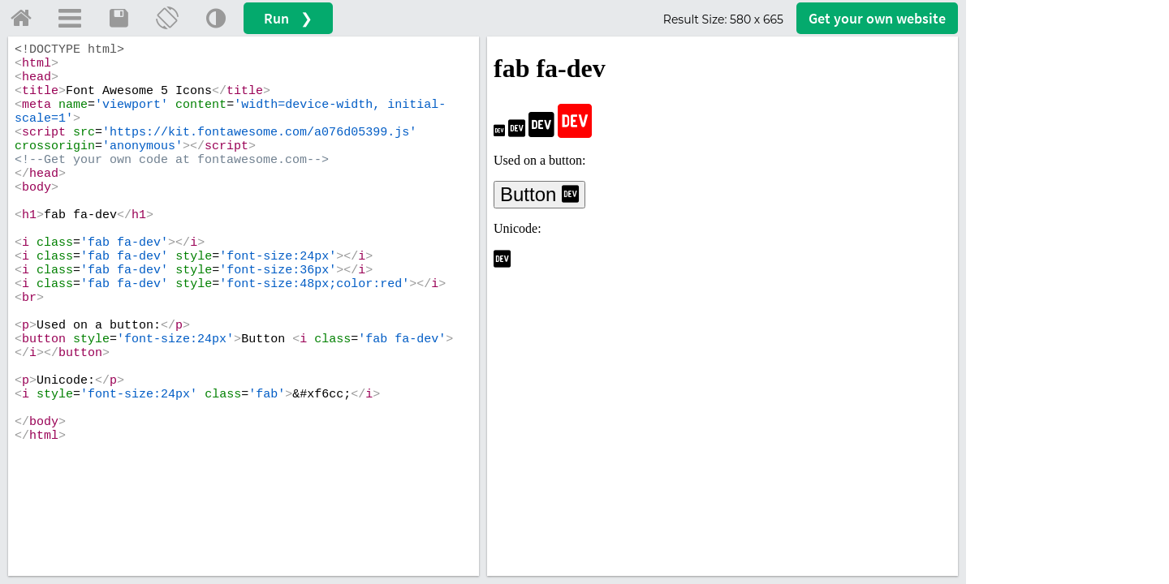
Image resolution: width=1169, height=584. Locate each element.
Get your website (877, 18)
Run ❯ (288, 18)
